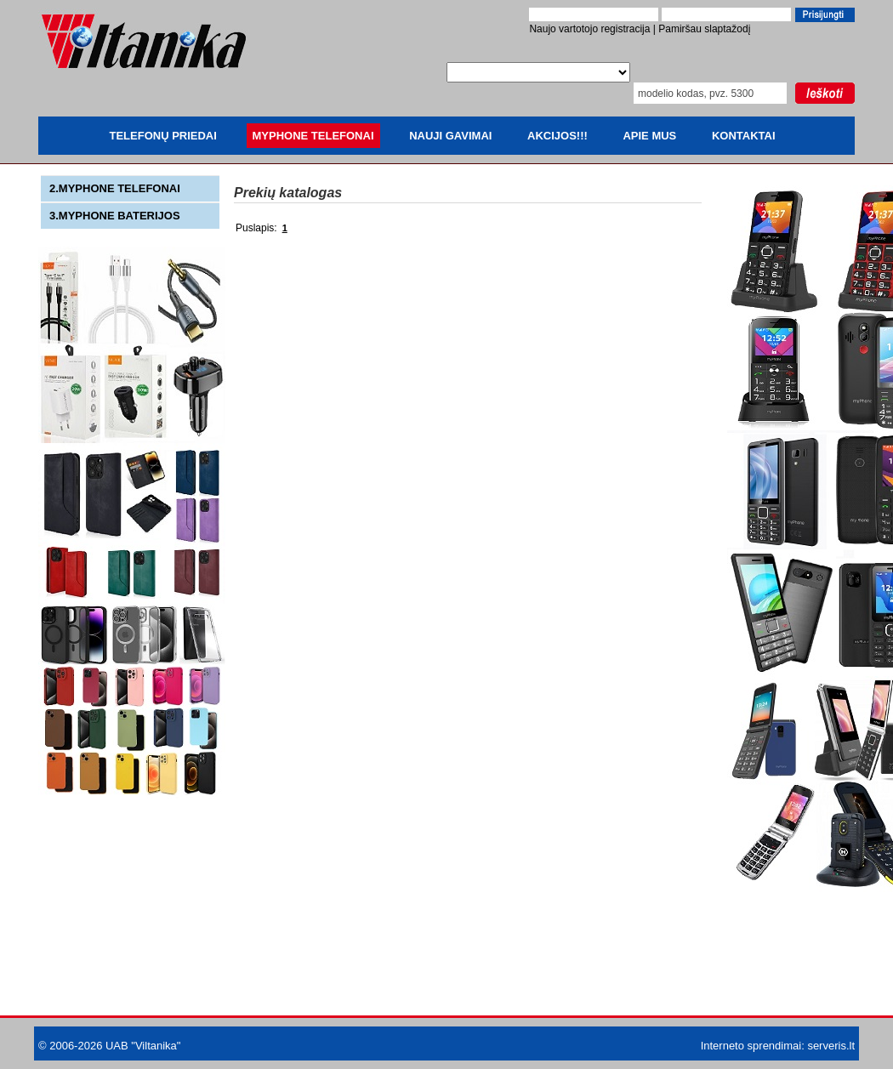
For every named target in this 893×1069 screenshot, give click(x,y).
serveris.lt (831, 1045)
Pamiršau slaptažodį (704, 29)
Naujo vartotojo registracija (589, 29)
